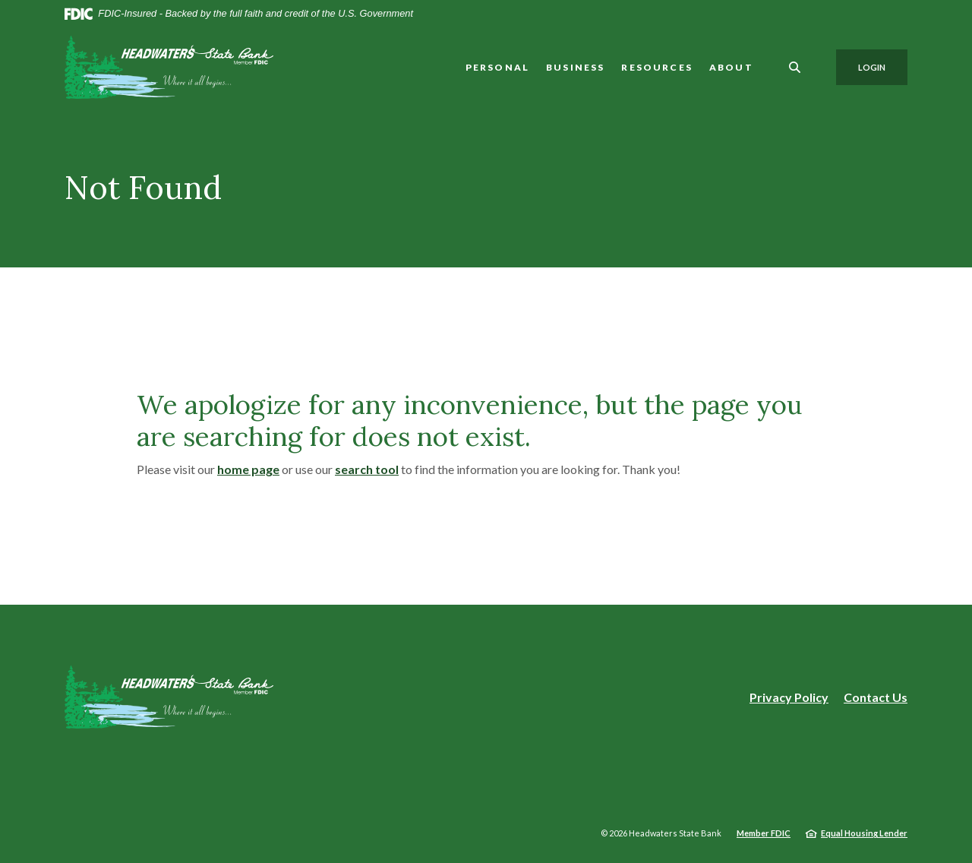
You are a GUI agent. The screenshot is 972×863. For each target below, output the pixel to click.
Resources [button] (657, 67)
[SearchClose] (795, 67)
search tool (367, 469)
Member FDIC (764, 833)
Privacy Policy (789, 697)
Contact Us (875, 697)
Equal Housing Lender (864, 833)
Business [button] (575, 67)
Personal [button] (497, 67)
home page (248, 469)
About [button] (731, 67)
